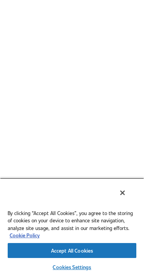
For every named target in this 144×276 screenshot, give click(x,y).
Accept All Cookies (72, 250)
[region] (72, 229)
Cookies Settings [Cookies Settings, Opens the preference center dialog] (72, 267)
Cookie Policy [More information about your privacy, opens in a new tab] (25, 235)
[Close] (127, 197)
